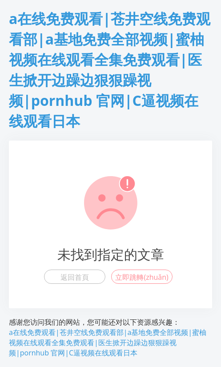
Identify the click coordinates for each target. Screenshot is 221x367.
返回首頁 (74, 277)
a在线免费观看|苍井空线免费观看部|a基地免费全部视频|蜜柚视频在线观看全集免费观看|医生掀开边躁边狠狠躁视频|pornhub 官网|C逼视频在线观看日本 (107, 342)
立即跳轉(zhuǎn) (141, 277)
